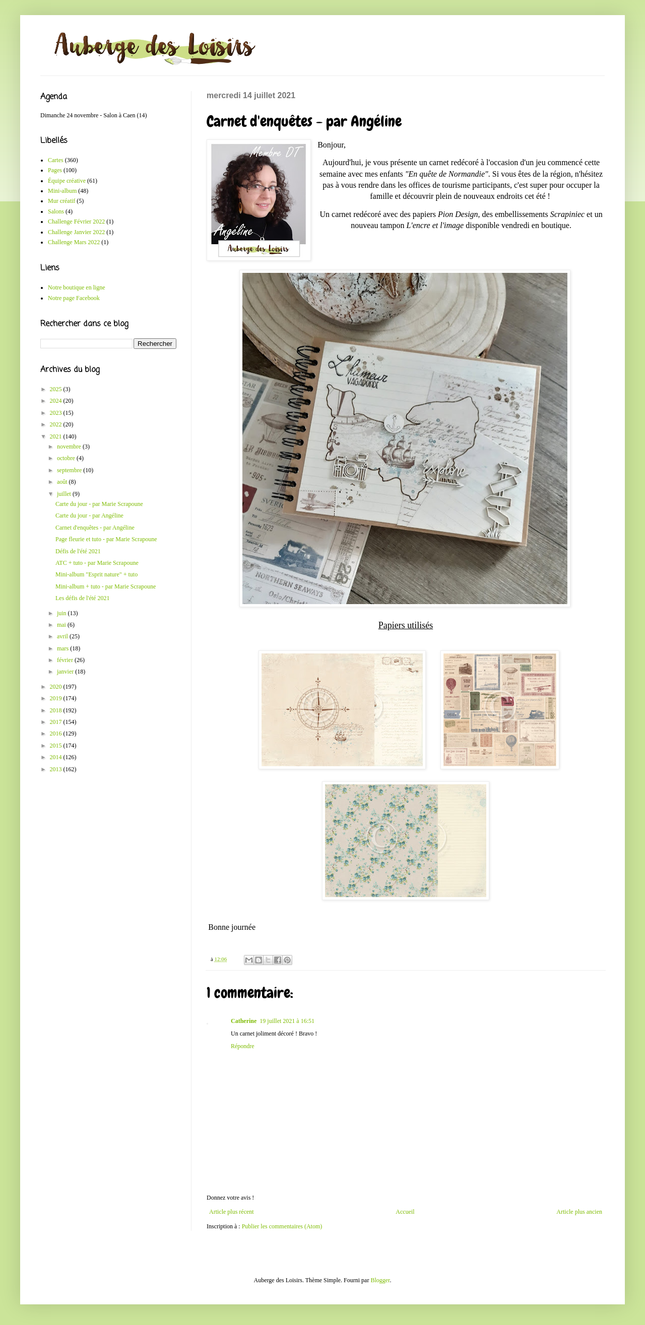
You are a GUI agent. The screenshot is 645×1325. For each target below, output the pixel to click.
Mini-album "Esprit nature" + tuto (96, 574)
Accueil (405, 1211)
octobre (67, 458)
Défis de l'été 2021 (78, 551)
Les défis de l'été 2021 (82, 598)
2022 (56, 424)
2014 (56, 757)
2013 (56, 769)
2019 (56, 698)
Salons (56, 211)
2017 (56, 721)
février (66, 660)
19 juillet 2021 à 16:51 (287, 1020)
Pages (55, 170)
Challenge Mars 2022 (74, 242)
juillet (65, 493)
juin (62, 613)
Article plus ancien (579, 1211)
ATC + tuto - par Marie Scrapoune (97, 562)
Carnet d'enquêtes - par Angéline (95, 527)
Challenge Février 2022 (76, 221)
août (63, 481)
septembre (70, 470)
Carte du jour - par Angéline (89, 515)
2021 (56, 436)
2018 (56, 710)
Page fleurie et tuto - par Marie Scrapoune (106, 539)
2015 (56, 745)
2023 (56, 412)
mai (62, 624)
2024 (56, 400)
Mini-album (62, 190)
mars (63, 648)
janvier (66, 671)
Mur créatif (61, 200)
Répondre (242, 1046)
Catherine (243, 1020)
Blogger (380, 1280)
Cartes (55, 160)
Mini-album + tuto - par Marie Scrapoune (105, 586)
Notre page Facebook (74, 298)
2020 (56, 686)
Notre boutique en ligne (76, 287)
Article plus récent (231, 1211)
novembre (70, 446)
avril (63, 636)
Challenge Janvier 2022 (76, 232)
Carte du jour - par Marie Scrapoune (99, 503)
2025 (56, 389)
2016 (56, 733)
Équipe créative (67, 180)
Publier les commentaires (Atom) (282, 1226)
